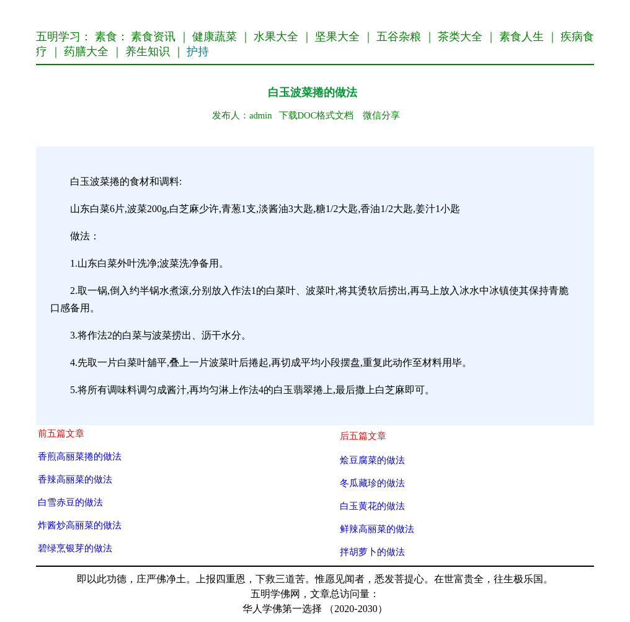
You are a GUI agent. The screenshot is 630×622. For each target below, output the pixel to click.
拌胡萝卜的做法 (372, 551)
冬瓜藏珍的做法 (372, 483)
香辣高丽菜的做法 (75, 479)
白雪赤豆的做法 (70, 502)
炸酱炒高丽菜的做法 (80, 525)
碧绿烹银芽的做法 (75, 548)
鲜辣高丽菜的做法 (377, 528)
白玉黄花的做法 (372, 505)
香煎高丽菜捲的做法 (80, 456)
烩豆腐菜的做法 (372, 460)
